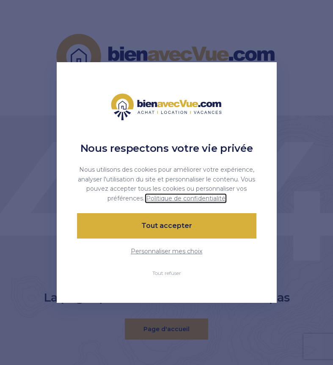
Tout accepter (166, 226)
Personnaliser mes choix (166, 251)
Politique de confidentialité (186, 198)
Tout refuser (166, 273)
